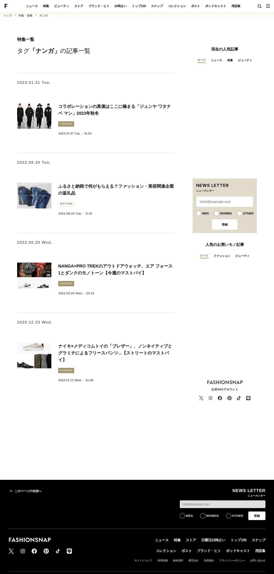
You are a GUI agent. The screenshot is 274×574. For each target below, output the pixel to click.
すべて (202, 60)
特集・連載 (26, 15)
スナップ (157, 5)
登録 (225, 224)
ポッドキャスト (215, 5)
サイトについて (143, 560)
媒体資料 (178, 560)
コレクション (177, 5)
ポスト (195, 5)
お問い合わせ (257, 560)
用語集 (235, 5)
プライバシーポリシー (232, 560)
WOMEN (226, 213)
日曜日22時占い (213, 540)
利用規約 (209, 560)
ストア (78, 5)
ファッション (222, 255)
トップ (7, 15)
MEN (205, 213)
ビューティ (61, 5)
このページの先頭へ (25, 491)
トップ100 (139, 5)
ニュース (32, 5)
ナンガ (43, 15)
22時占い (121, 5)
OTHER (248, 213)
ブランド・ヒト (98, 5)
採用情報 (163, 560)
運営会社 (193, 560)
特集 (46, 5)
